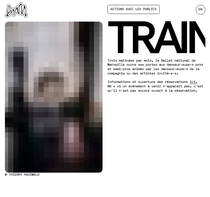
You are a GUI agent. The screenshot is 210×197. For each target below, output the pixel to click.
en (200, 9)
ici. (193, 82)
